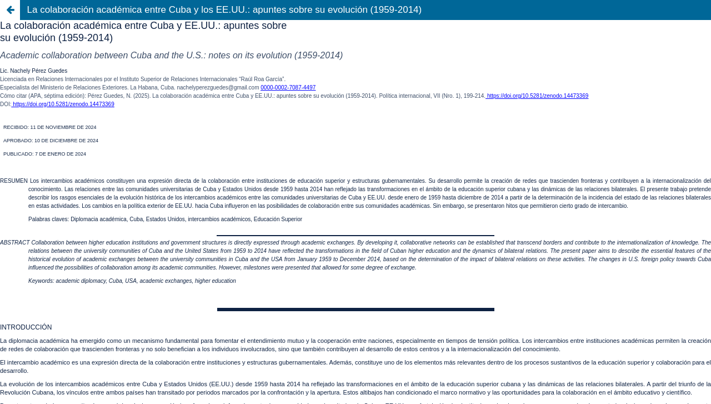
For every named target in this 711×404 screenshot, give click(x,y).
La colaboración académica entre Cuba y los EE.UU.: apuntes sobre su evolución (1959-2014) (224, 9)
